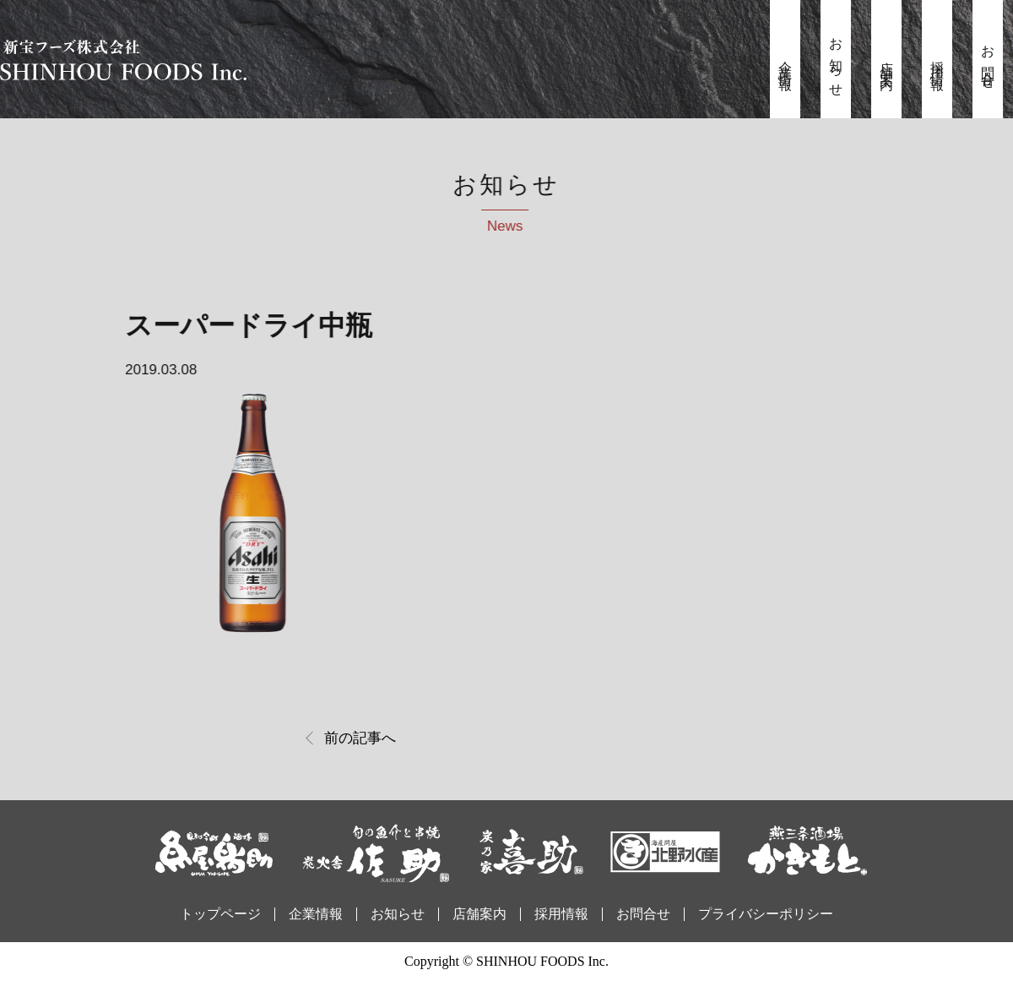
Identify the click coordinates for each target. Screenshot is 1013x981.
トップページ (220, 914)
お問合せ (988, 61)
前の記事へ (360, 738)
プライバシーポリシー (765, 914)
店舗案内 (887, 62)
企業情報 (785, 62)
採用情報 (937, 62)
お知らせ (836, 61)
